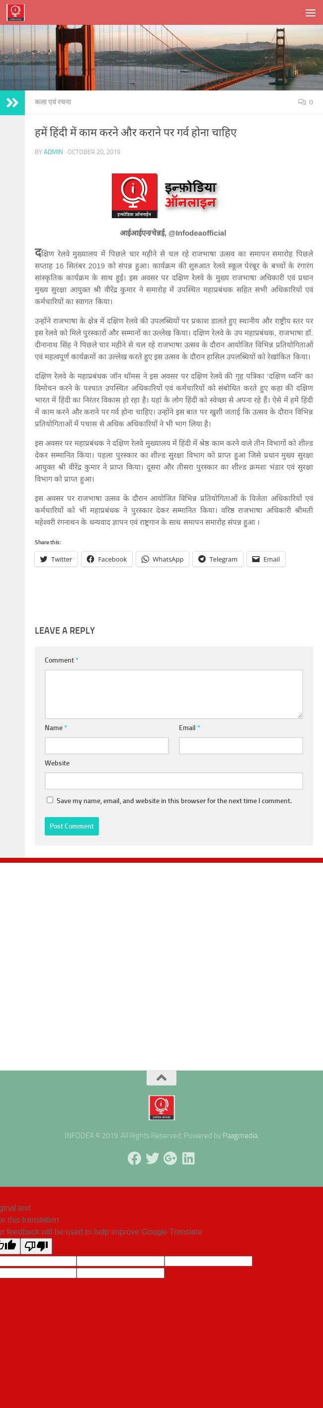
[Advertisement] (161, 961)
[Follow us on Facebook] (135, 1158)
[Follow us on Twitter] (153, 1158)
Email (189, 728)
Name (56, 728)
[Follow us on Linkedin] (188, 1158)
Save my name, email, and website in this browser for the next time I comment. (174, 801)
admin (53, 152)
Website (57, 763)
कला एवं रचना (53, 102)
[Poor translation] (36, 1246)
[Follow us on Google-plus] (170, 1158)
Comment (62, 660)
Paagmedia (240, 1135)
